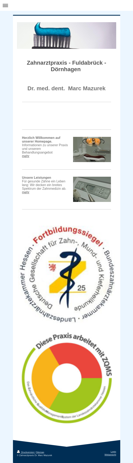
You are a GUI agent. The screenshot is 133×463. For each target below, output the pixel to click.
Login (113, 451)
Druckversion (26, 452)
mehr (25, 156)
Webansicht (110, 454)
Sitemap (40, 452)
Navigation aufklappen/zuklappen (66, 5)
